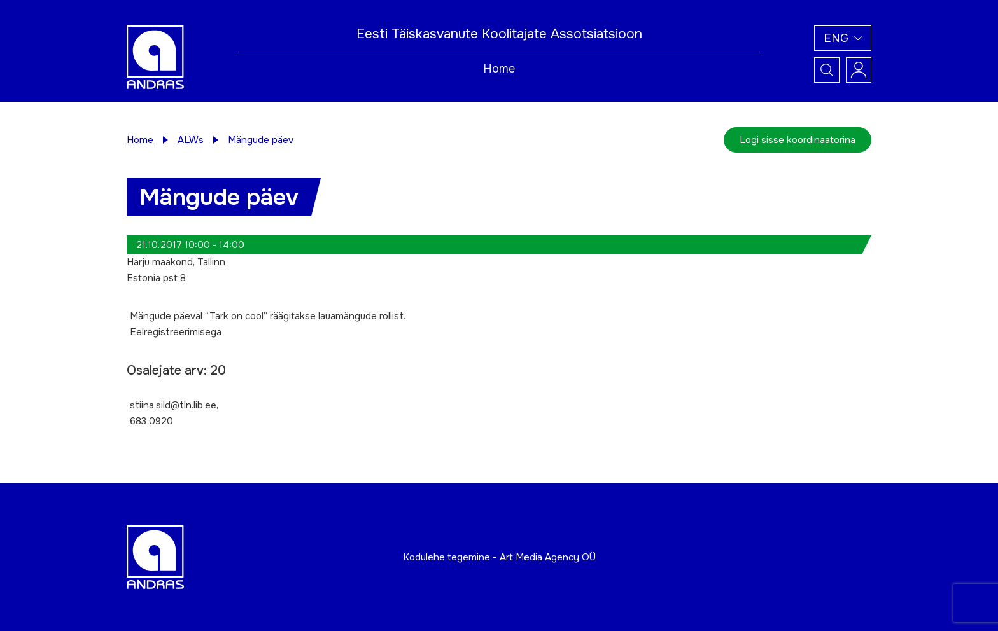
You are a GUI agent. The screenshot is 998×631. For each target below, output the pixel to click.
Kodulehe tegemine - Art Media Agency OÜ (499, 557)
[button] (842, 38)
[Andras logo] (155, 56)
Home (499, 69)
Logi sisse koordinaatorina (797, 140)
